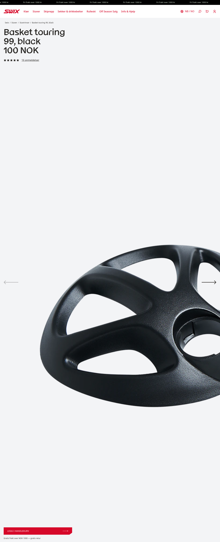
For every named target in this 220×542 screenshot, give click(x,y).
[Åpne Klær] (26, 11)
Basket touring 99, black (42, 22)
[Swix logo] (12, 11)
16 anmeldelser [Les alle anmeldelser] (30, 60)
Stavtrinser (24, 22)
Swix (7, 22)
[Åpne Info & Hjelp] (128, 11)
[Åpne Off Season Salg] (108, 11)
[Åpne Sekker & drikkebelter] (70, 11)
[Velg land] (187, 11)
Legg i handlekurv (37, 530)
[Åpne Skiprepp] (49, 11)
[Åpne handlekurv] (207, 11)
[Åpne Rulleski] (91, 11)
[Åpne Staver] (36, 11)
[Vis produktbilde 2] (209, 282)
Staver (14, 22)
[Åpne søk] (200, 11)
